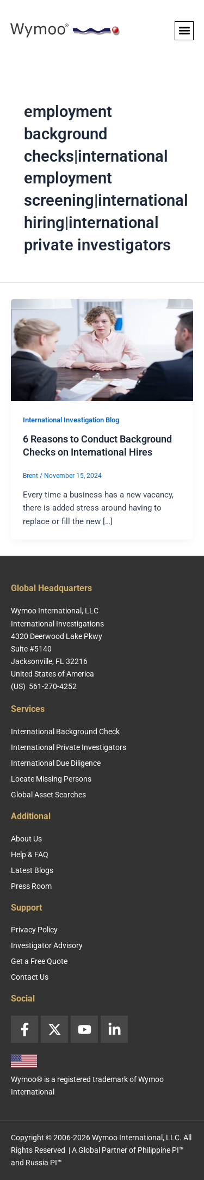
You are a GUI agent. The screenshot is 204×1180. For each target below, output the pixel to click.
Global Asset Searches (48, 794)
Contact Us (29, 977)
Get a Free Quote (39, 961)
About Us (26, 838)
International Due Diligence (56, 763)
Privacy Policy (34, 929)
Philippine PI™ (161, 1150)
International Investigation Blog (71, 420)
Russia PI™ (44, 1162)
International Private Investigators (68, 747)
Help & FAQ (29, 854)
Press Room (31, 886)
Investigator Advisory (47, 945)
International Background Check (65, 731)
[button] (184, 30)
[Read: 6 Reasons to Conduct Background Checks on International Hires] (102, 349)
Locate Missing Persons (51, 779)
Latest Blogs (32, 870)
